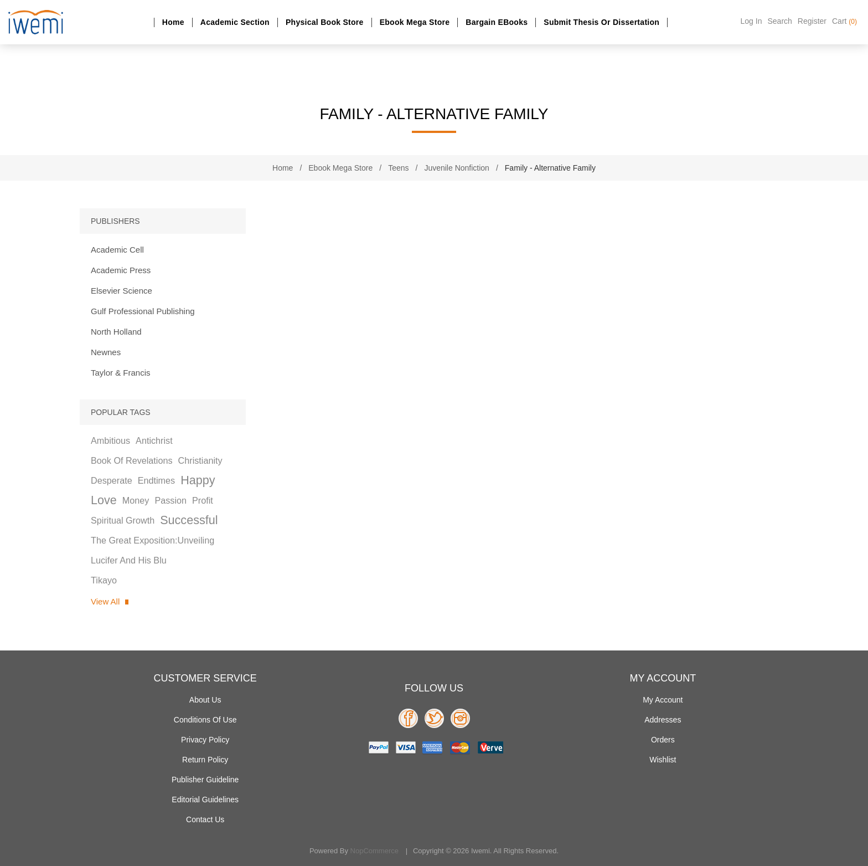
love (104, 500)
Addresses (662, 719)
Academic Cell (117, 249)
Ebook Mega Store (415, 22)
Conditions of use (205, 719)
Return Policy (205, 759)
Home (173, 22)
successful (189, 520)
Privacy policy (205, 739)
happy (197, 480)
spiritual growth (122, 520)
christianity (200, 460)
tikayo (104, 580)
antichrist (154, 440)
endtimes (156, 480)
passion (170, 500)
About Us (205, 699)
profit (202, 500)
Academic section (235, 22)
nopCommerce (374, 851)
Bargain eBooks (497, 22)
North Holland (116, 331)
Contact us (205, 819)
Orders (663, 739)
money (135, 500)
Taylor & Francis (121, 372)
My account (663, 699)
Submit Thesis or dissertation (601, 22)
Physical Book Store (325, 22)
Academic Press (121, 270)
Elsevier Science (121, 290)
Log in (751, 21)
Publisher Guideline (205, 779)
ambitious (110, 440)
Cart (844, 21)
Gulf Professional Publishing (143, 311)
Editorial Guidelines (205, 799)
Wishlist (662, 759)
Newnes (106, 352)
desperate (111, 480)
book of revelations (132, 460)
